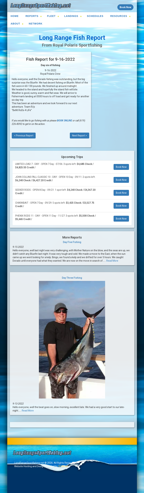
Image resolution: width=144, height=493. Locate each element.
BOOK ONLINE (64, 120)
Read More (112, 260)
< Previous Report (23, 135)
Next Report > (79, 135)
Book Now (121, 167)
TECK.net (63, 466)
